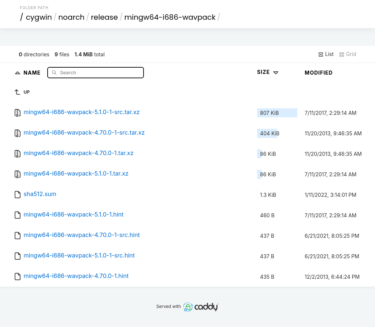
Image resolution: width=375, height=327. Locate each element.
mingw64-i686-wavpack (169, 17)
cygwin (39, 17)
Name (32, 72)
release (104, 17)
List (326, 54)
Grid (347, 54)
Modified (319, 72)
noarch (71, 17)
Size (268, 72)
